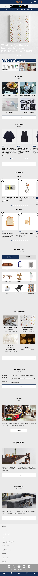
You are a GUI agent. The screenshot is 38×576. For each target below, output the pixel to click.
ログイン (34, 573)
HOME (4, 573)
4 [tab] (17, 158)
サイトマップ (5, 538)
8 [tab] (25, 158)
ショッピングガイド (6, 534)
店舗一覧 (18, 430)
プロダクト (11, 573)
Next (34, 143)
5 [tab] (19, 158)
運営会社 (4, 562)
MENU (35, 2)
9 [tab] (27, 158)
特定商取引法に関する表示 (8, 542)
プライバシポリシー (6, 546)
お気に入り (19, 573)
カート (26, 573)
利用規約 (4, 526)
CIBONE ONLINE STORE (19, 3)
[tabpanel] (9, 142)
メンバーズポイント (6, 530)
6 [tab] (21, 158)
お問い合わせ (5, 557)
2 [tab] (19, 56)
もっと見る (19, 117)
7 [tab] (23, 158)
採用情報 (4, 553)
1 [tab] (17, 56)
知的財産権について (6, 550)
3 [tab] (21, 56)
